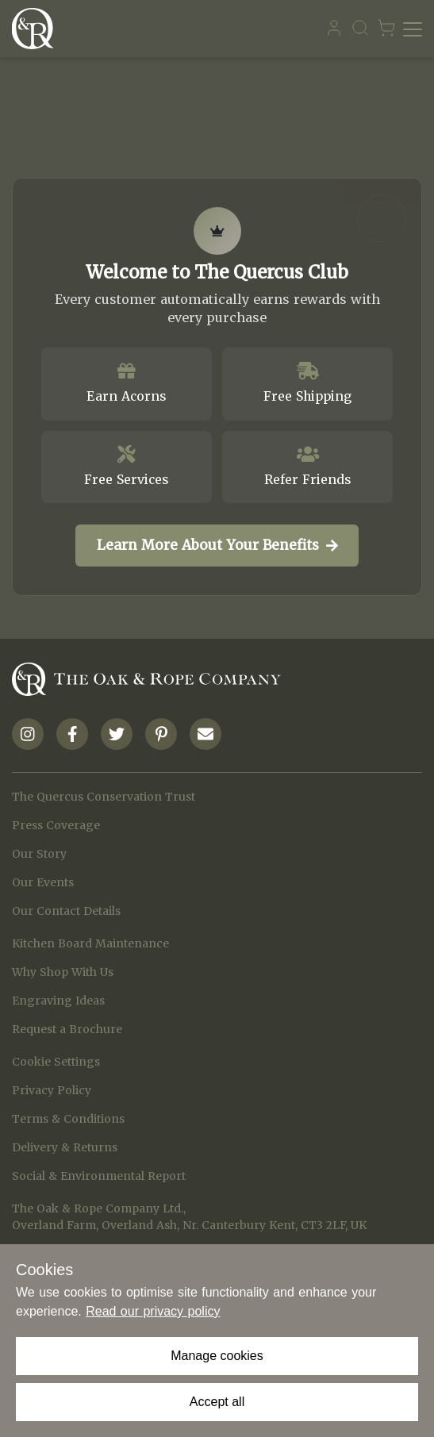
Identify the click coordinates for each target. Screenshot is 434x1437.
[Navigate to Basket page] (386, 28)
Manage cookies (217, 1355)
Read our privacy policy (153, 1311)
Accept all (217, 1401)
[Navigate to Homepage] (36, 28)
